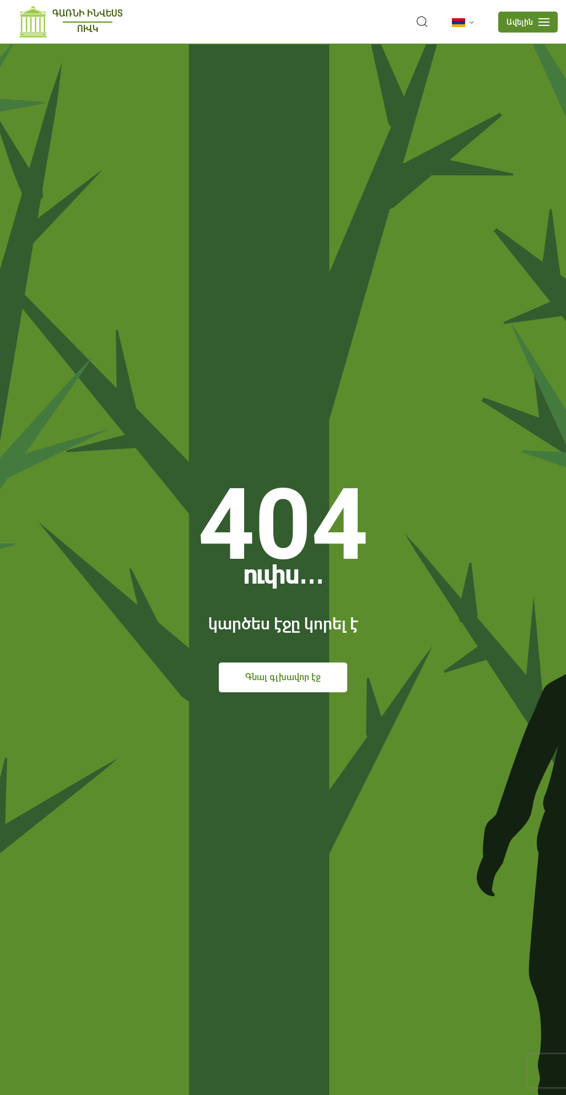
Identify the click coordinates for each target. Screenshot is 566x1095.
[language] (465, 22)
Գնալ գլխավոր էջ (283, 677)
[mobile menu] (528, 22)
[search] (422, 22)
